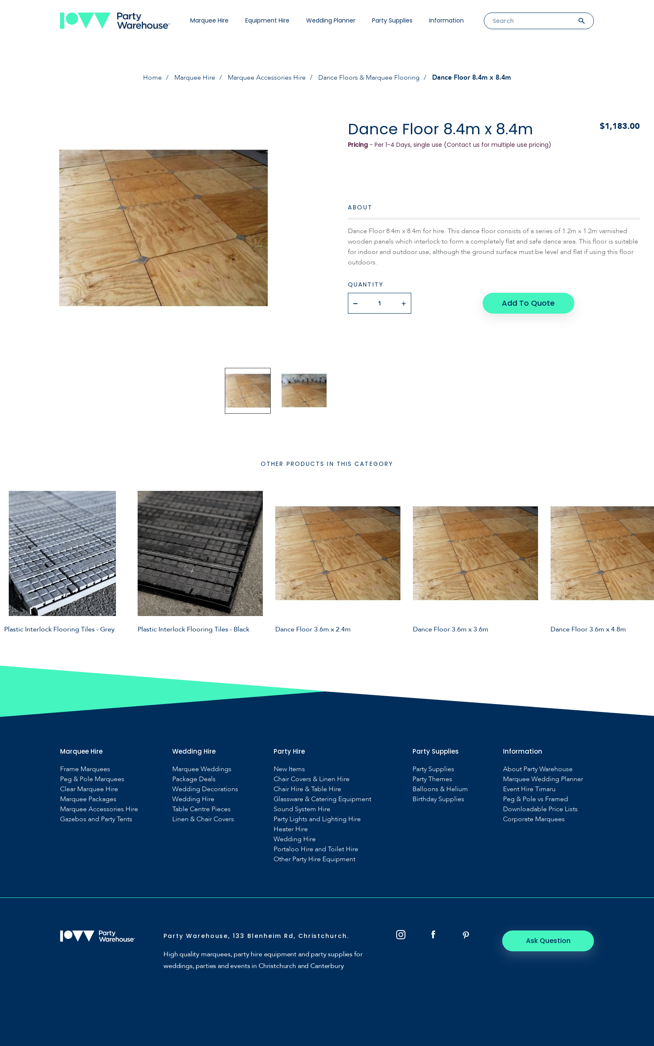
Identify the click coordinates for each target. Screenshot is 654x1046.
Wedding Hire (193, 799)
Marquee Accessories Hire (267, 77)
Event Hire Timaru (529, 789)
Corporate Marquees (534, 819)
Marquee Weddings (201, 769)
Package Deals (194, 779)
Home (152, 77)
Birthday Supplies (438, 799)
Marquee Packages (88, 799)
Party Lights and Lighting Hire (317, 819)
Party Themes (432, 779)
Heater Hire (291, 829)
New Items (289, 769)
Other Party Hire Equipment (314, 859)
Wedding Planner (330, 20)
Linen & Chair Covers (203, 819)
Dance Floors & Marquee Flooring (369, 77)
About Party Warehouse (538, 769)
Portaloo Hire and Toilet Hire (316, 849)
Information (446, 20)
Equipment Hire (267, 20)
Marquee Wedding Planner (543, 779)
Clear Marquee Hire (89, 789)
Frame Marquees (85, 769)
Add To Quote (528, 303)
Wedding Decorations (205, 789)
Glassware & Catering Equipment (322, 799)
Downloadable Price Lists (540, 809)
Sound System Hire (302, 809)
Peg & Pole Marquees (92, 779)
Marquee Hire (209, 20)
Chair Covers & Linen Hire (312, 779)
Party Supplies (392, 20)
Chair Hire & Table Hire (307, 789)
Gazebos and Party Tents (96, 819)
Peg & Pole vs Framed (535, 799)
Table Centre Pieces (201, 809)
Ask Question (548, 940)
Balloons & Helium (440, 789)
